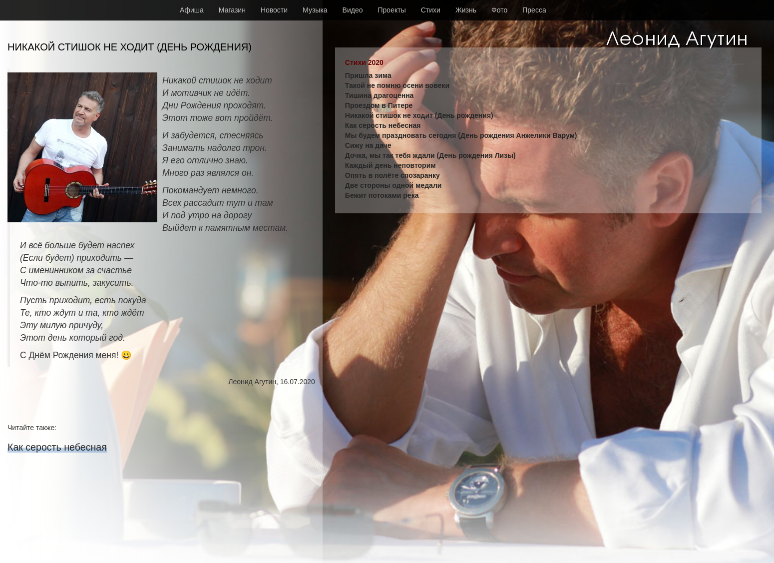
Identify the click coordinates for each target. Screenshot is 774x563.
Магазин (232, 10)
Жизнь (465, 10)
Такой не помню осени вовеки (397, 85)
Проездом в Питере (379, 105)
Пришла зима (368, 75)
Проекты (392, 10)
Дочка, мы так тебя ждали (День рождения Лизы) (430, 155)
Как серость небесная (57, 447)
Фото (499, 10)
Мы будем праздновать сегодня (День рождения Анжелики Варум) (461, 135)
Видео (353, 10)
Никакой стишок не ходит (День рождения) (419, 115)
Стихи (430, 10)
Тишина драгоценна (379, 95)
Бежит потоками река (382, 195)
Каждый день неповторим (390, 165)
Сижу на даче (368, 145)
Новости (274, 10)
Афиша (192, 10)
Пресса (534, 10)
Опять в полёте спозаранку (392, 175)
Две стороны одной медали (393, 185)
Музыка (315, 10)
